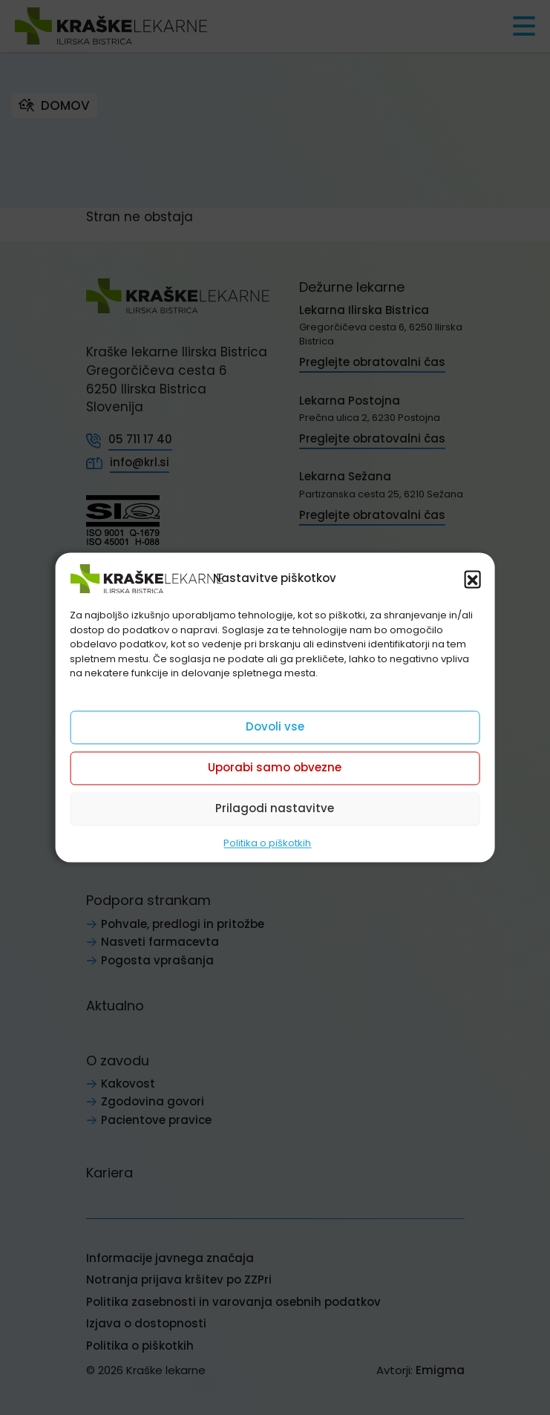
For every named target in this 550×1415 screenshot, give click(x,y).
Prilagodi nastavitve (274, 808)
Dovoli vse (275, 726)
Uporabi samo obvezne (274, 767)
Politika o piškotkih (267, 843)
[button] (472, 578)
